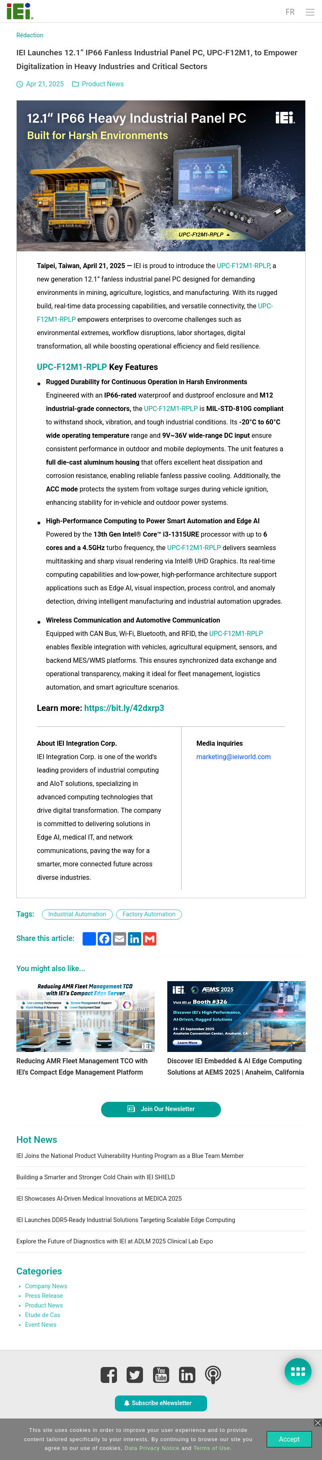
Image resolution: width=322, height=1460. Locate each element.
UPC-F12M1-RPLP (243, 266)
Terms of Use (211, 1448)
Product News (103, 84)
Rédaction (29, 35)
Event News (41, 1324)
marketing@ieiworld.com (234, 757)
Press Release (44, 1296)
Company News (46, 1286)
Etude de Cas (42, 1315)
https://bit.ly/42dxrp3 (124, 708)
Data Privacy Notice (151, 1448)
